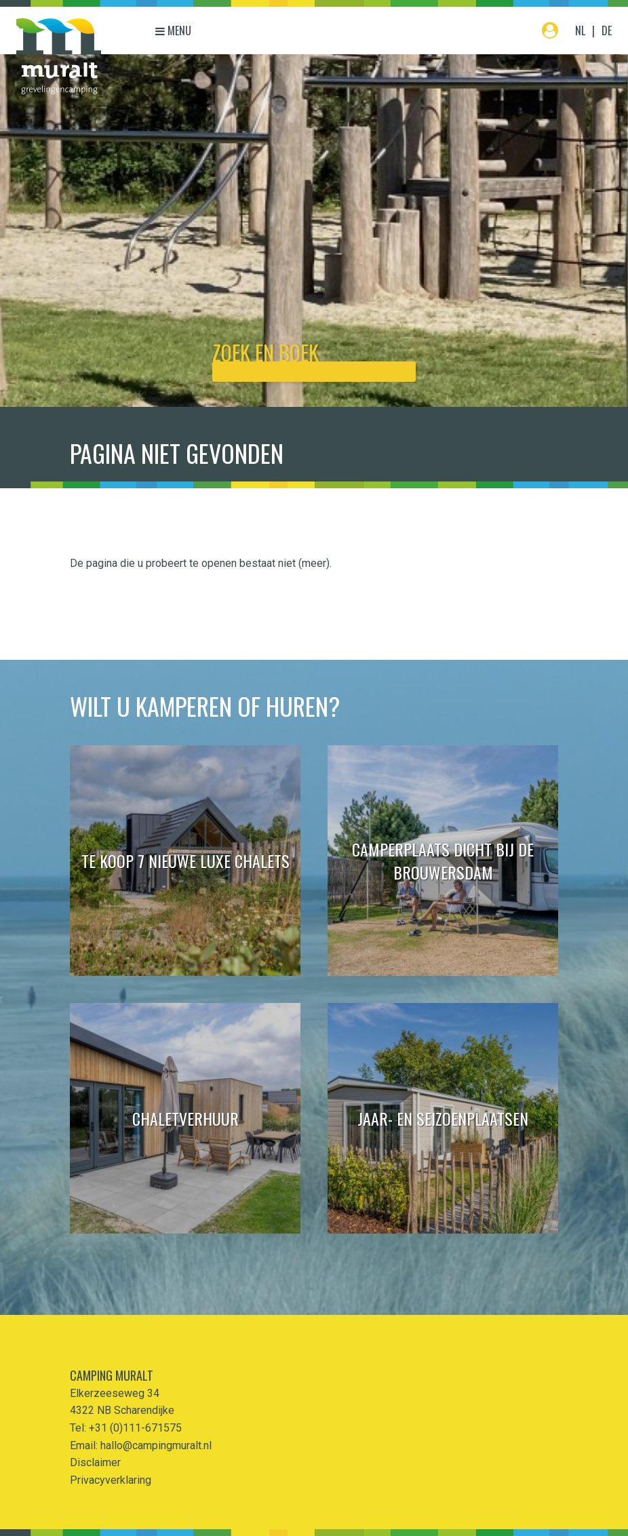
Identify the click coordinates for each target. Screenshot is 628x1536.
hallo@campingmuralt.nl (156, 1445)
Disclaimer (95, 1462)
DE (607, 30)
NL (580, 30)
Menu (173, 30)
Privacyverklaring (110, 1480)
